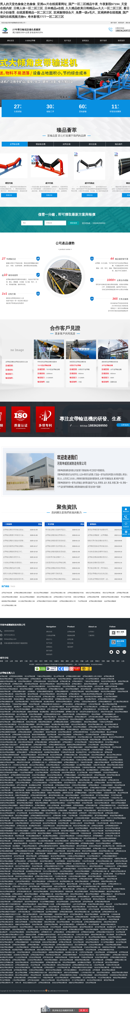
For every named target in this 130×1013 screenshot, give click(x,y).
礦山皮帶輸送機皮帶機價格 (97, 937)
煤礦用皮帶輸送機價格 (7, 803)
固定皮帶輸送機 (120, 785)
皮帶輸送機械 (62, 810)
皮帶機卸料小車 (46, 932)
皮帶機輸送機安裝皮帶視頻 (47, 934)
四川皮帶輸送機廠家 (22, 831)
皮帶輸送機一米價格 (59, 815)
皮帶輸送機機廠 (5, 894)
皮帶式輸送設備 (48, 957)
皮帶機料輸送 (94, 881)
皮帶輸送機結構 (109, 676)
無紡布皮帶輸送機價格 (40, 891)
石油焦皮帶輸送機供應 (96, 944)
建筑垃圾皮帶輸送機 (66, 960)
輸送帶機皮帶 (4, 775)
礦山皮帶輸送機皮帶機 (109, 704)
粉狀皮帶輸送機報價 (19, 760)
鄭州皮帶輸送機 (5, 848)
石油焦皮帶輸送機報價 (97, 732)
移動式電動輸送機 (36, 863)
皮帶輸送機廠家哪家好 (109, 856)
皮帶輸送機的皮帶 (6, 869)
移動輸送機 (69, 891)
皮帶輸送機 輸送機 (39, 681)
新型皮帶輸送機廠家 (107, 929)
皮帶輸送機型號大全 (114, 884)
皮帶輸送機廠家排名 (107, 734)
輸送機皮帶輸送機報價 (51, 752)
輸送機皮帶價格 (17, 950)
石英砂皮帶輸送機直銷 (67, 836)
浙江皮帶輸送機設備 (89, 977)
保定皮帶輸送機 (49, 719)
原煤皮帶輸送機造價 (61, 914)
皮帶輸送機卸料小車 (6, 982)
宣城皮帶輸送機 (87, 803)
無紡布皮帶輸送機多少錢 (37, 818)
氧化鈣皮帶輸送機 (88, 919)
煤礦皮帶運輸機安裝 (26, 805)
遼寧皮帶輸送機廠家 (43, 724)
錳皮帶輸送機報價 (47, 699)
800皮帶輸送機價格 (67, 760)
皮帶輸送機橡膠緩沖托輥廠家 (53, 843)
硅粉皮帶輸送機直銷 (114, 937)
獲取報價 (73, 223)
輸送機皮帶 (3, 932)
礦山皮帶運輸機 (112, 732)
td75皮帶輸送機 (22, 813)
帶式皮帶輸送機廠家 (75, 790)
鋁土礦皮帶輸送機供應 (121, 701)
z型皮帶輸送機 (35, 965)
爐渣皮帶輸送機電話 (6, 808)
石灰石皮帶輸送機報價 (103, 843)
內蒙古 (56, 661)
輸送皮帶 (109, 904)
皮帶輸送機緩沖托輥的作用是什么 (76, 866)
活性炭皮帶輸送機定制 (39, 952)
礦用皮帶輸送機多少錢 (56, 795)
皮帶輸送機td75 (78, 734)
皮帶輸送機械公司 (107, 894)
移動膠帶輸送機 (33, 929)
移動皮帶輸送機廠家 (23, 729)
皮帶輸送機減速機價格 (7, 729)
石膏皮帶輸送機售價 (22, 823)
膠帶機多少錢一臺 (72, 712)
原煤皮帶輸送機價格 (35, 714)
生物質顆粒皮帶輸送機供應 (118, 975)
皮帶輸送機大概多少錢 (38, 869)
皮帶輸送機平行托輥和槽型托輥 (10, 904)
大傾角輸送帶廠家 (97, 750)
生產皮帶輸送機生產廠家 (10, 597)
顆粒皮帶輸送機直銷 (77, 719)
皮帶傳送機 (109, 750)
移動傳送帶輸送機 (107, 886)
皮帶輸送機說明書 (91, 805)
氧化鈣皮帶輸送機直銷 (39, 737)
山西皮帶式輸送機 (61, 929)
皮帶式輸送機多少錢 (26, 853)
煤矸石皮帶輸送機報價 (7, 825)
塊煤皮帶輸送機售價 (52, 780)
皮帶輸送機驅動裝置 (105, 701)
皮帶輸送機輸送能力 (72, 899)
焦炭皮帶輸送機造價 (54, 686)
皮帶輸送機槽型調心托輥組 (68, 975)
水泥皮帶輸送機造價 (49, 787)
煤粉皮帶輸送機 (62, 694)
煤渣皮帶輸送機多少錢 (88, 729)
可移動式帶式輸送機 (112, 965)
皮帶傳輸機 (77, 820)
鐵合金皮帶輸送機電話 (36, 765)
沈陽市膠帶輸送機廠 (72, 843)
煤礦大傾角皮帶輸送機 (85, 782)
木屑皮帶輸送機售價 (23, 889)
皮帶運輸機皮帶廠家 (69, 869)
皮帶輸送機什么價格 (34, 787)
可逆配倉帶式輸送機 (67, 752)
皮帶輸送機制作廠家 (19, 691)
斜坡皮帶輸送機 (54, 907)
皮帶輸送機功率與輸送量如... (14, 530)
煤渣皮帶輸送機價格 (37, 962)
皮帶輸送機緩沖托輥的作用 (105, 932)
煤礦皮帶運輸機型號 (22, 795)
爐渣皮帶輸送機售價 (6, 967)
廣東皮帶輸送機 (31, 722)
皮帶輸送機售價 (20, 861)
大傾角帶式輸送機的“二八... (55, 557)
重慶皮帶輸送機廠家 (41, 803)
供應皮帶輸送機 (5, 944)
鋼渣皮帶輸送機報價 (119, 977)
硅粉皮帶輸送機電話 (66, 871)
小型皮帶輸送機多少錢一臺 (100, 871)
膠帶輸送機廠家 (52, 853)
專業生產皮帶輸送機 (34, 696)
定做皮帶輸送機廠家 (38, 775)
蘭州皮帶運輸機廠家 (6, 917)
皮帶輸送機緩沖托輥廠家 (98, 787)
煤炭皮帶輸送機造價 (24, 681)
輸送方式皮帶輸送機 (82, 750)
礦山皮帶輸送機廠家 (22, 770)
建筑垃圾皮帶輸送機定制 (49, 739)
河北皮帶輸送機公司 (93, 856)
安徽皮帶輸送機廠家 (6, 947)
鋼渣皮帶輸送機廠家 (44, 833)
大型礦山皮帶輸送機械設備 (76, 856)
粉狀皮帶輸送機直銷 (38, 881)
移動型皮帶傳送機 (111, 686)
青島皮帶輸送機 (89, 790)
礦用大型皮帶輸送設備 (105, 810)
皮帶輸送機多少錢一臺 (56, 777)
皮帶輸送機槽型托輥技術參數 (20, 775)
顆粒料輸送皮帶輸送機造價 (9, 689)
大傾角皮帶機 (50, 635)
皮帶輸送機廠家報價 (22, 942)
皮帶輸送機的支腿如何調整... (14, 541)
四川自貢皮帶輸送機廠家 (26, 724)
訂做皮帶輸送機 (60, 851)
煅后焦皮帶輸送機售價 (112, 828)
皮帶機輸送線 (117, 843)
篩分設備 (70, 643)
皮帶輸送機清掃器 (6, 810)
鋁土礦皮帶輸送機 (79, 863)
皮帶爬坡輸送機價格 (16, 676)
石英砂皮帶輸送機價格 (38, 831)
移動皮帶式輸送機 (121, 929)
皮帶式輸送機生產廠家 (96, 717)
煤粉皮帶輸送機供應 (77, 894)
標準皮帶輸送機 (36, 717)
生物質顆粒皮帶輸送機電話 (39, 838)
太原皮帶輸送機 (99, 952)
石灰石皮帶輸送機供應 (39, 782)
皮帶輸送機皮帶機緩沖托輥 (44, 876)
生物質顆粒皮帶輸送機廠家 (9, 805)
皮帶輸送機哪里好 (55, 737)
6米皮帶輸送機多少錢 (96, 752)
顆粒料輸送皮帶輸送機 (53, 955)
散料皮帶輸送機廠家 (67, 831)
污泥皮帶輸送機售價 (69, 737)
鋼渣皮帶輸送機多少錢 (77, 770)
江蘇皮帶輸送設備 (49, 825)
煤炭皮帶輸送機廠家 (72, 795)
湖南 (62, 661)
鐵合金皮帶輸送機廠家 (27, 597)
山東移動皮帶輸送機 (77, 691)
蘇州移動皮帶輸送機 (48, 944)
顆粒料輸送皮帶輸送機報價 (24, 876)
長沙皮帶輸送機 (30, 676)
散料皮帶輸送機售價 (90, 838)
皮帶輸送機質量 (118, 790)
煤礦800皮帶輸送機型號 (56, 808)
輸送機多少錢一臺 (71, 952)
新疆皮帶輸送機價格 (112, 853)
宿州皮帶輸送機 (48, 785)
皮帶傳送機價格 (78, 805)
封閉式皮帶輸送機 (39, 939)
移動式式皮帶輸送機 (48, 980)
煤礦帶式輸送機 (68, 793)
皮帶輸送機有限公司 (54, 889)
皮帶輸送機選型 (78, 939)
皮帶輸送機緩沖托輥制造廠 (21, 734)
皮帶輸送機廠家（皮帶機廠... (98, 535)
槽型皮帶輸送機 (31, 856)
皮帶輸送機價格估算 (89, 709)
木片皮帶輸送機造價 (60, 950)
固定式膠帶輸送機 (81, 944)
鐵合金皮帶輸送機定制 (78, 724)
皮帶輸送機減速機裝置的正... (98, 557)
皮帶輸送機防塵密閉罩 (119, 706)
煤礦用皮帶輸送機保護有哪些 (76, 744)
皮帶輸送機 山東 (96, 874)
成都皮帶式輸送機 (68, 714)
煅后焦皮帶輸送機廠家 (41, 593)
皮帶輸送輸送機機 (6, 699)
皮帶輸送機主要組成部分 (8, 767)
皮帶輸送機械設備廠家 (75, 747)
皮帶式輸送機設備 (24, 912)
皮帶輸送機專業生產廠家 (19, 818)
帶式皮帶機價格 (5, 980)
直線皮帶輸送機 (20, 694)
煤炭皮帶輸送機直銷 (38, 709)
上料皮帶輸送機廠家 (68, 765)
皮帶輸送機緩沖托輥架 (62, 785)
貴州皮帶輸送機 (120, 894)
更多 (40, 524)
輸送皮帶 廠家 (68, 917)
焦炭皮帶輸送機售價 (111, 724)
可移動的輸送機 (86, 833)
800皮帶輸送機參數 (92, 929)
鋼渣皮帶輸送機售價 (20, 843)
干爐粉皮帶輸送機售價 (96, 742)
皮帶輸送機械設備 (83, 896)
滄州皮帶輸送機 (19, 856)
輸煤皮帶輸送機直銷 (32, 790)
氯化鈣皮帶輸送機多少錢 (74, 706)
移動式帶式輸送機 (107, 712)
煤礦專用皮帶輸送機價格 (90, 777)
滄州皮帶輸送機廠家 (20, 757)
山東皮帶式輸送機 (35, 800)
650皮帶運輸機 (35, 942)
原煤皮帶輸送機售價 (6, 696)
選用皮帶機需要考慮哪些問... (98, 530)
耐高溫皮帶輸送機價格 (65, 717)
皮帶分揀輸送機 (52, 709)
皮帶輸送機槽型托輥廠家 (8, 732)
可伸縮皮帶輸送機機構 (19, 704)
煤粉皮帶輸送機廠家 (64, 734)
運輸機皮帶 (17, 706)
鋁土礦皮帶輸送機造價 (45, 841)
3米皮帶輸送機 (32, 874)
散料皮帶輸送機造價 (104, 767)
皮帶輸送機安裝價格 (85, 879)
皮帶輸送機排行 (49, 967)
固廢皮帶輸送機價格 (6, 777)
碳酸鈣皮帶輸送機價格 (7, 762)
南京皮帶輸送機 (121, 942)
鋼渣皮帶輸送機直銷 (32, 699)
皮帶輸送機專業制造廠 (7, 714)
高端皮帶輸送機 (5, 712)
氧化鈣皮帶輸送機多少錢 (81, 825)
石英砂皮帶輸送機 (94, 704)
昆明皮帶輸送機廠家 (80, 727)
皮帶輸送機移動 (56, 858)
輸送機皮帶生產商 (38, 937)
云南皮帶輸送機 (123, 805)
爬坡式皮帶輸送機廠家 (89, 851)
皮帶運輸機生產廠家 (87, 843)
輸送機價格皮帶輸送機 (33, 871)
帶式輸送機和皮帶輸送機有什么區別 (12, 934)
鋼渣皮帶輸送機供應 (64, 965)
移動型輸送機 (120, 846)
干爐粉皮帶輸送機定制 (29, 846)
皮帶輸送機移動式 (81, 704)
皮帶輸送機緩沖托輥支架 (65, 944)
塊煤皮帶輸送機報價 (109, 841)
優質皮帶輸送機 (49, 922)
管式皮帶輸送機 (103, 798)
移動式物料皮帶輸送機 (44, 950)
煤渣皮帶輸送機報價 (108, 970)
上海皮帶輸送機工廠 (63, 967)
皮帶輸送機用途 (55, 767)
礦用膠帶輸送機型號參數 (55, 896)
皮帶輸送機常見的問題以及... (56, 546)
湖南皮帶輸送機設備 (6, 709)
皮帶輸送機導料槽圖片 (70, 955)
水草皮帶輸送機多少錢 (60, 833)
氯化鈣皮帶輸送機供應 (82, 853)
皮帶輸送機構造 (40, 805)
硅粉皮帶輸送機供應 (64, 732)
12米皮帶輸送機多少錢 (7, 889)
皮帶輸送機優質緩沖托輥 (26, 884)
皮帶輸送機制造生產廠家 (8, 937)
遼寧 (21, 661)
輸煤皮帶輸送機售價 (60, 790)
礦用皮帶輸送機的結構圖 (84, 800)
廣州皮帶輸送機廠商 (72, 689)
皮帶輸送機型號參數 (66, 912)
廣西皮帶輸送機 (84, 780)
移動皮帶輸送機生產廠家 (115, 765)
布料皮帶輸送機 (17, 848)
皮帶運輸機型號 (22, 800)
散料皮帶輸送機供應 (6, 795)
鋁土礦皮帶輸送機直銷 (121, 808)
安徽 (81, 661)
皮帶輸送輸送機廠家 (19, 944)
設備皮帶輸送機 (75, 901)
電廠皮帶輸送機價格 (54, 793)
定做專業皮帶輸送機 (51, 924)
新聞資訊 (49, 647)
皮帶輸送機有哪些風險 (80, 732)
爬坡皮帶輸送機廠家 (22, 750)
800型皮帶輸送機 (36, 701)
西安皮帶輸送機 (23, 863)
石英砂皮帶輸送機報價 (98, 780)
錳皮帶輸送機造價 (6, 858)
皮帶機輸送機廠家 (70, 775)
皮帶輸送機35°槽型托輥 (120, 955)
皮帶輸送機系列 (77, 681)
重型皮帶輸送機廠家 (6, 861)
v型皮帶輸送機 (55, 772)
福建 (108, 661)
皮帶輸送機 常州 (52, 881)
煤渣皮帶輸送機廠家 (121, 712)
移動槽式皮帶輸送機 (107, 679)
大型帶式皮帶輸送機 (85, 952)
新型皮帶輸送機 (66, 909)
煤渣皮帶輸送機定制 (19, 929)
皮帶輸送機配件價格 (107, 770)
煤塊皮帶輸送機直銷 (81, 881)
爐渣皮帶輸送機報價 (112, 717)
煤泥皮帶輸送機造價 (56, 891)
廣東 (67, 661)
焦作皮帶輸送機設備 (52, 909)
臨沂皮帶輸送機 (22, 714)
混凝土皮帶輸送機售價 (30, 914)
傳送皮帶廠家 (95, 714)
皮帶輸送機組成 (94, 785)
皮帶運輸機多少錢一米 (39, 762)
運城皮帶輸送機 (5, 841)
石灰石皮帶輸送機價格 (76, 950)
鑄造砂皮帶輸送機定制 (108, 924)
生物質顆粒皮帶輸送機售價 (9, 927)
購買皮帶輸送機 (5, 820)
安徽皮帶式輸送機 (86, 762)
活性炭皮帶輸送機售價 (110, 772)
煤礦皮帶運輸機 (33, 712)
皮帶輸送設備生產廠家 (106, 863)
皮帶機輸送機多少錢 (70, 755)
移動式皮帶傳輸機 (21, 922)
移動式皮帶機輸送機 (6, 962)
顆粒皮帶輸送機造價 (96, 828)
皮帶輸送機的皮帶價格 (76, 929)
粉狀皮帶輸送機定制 (6, 770)
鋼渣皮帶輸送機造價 (96, 866)
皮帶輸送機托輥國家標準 (40, 899)
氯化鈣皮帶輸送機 (56, 755)
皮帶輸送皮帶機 (99, 782)
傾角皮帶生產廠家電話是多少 (89, 712)
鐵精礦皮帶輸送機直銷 (67, 846)
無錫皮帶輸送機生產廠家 (120, 972)
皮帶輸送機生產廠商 (111, 813)
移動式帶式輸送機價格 (22, 793)
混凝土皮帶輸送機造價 (36, 820)
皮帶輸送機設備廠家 (24, 767)
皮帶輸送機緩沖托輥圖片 (8, 912)
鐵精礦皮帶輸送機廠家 (9, 601)
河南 (16, 661)
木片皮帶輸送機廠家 (107, 942)
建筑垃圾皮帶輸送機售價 (8, 724)
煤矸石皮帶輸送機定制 (47, 684)
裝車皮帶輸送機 (53, 681)
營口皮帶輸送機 (98, 962)
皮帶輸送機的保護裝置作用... (14, 579)
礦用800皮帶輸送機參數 (53, 970)
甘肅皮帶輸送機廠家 (85, 975)
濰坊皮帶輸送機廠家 (22, 815)
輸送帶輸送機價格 (6, 706)
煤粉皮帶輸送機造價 (73, 851)
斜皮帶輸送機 (65, 907)
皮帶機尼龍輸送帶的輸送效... (98, 546)
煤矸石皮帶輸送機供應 (106, 907)
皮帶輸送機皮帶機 (93, 597)
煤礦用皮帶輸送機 (61, 957)
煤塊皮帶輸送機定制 (92, 942)
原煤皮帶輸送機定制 (110, 876)
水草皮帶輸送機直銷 (64, 939)
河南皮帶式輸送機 (45, 874)
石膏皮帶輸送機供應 (48, 965)
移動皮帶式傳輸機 (106, 777)
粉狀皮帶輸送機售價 (61, 894)
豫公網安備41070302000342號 (56, 991)
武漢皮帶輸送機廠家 (114, 787)
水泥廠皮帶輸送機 (76, 947)
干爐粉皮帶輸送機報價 (92, 681)
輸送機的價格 (44, 712)
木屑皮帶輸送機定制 (49, 679)
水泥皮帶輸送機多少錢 (22, 777)
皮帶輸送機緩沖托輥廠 (40, 828)
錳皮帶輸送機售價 (36, 727)
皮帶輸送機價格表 (41, 689)
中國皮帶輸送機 (48, 977)
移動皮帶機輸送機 (18, 722)
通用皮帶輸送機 (86, 689)
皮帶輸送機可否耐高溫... (54, 573)
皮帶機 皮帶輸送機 (65, 942)
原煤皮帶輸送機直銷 (103, 972)
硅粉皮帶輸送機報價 (6, 919)
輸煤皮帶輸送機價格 (74, 886)
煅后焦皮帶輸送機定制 (86, 955)
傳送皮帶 (62, 919)
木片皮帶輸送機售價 (78, 980)
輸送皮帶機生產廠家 (81, 891)
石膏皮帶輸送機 (65, 709)
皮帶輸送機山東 (36, 947)
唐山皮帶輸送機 (94, 924)
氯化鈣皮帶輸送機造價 (116, 737)
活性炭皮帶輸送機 (35, 957)
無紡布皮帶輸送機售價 (67, 800)
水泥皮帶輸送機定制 (61, 977)
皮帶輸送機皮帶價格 (40, 744)
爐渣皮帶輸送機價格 (90, 684)
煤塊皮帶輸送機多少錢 (64, 825)
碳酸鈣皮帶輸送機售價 (76, 982)
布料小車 (18, 982)
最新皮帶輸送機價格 (6, 750)
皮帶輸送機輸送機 (24, 737)
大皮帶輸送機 (18, 810)
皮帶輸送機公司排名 (99, 848)
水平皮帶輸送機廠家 (22, 679)
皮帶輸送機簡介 (77, 684)
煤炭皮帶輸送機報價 (98, 755)
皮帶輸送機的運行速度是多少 (51, 704)
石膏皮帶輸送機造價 (23, 952)
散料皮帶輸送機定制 (6, 942)
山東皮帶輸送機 (5, 950)
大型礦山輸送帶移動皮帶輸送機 (91, 694)
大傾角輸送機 (115, 914)
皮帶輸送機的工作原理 (50, 800)
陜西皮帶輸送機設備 (113, 775)
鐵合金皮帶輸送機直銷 (114, 755)
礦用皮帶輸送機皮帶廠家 (25, 803)
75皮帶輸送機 (82, 601)
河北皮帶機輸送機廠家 (47, 901)
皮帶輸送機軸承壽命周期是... (56, 568)
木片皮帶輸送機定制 (90, 706)
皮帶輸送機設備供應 (114, 848)
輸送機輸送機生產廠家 (50, 975)
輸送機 (70, 828)
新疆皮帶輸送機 (107, 739)
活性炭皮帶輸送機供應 (7, 800)
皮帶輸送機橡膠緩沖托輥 (107, 805)
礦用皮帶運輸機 (82, 846)
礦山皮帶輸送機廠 (21, 972)
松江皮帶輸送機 (82, 772)
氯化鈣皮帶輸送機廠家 (36, 813)
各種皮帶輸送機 (114, 919)
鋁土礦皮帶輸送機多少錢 (26, 601)
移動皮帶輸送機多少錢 (108, 881)
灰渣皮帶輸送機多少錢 (74, 838)
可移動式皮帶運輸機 (106, 722)
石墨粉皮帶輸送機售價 (89, 701)
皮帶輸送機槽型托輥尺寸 (51, 760)
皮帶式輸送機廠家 (6, 955)
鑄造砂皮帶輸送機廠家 (82, 871)
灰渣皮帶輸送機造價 (107, 820)
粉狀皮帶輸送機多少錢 (19, 820)
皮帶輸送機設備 (5, 960)
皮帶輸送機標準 (22, 752)
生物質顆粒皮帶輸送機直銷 (9, 879)
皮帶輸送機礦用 (38, 732)
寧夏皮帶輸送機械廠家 (97, 891)
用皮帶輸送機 (116, 747)
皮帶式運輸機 (103, 684)
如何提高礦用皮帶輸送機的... (14, 546)
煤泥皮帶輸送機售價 (61, 841)
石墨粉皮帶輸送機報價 (22, 782)
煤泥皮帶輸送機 (63, 823)
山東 (11, 661)
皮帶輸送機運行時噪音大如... (14, 535)
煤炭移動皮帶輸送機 (6, 876)
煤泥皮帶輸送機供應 (22, 962)
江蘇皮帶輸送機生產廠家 (8, 896)
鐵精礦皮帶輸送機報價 (56, 952)
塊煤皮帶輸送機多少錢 (7, 952)
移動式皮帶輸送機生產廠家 (9, 772)
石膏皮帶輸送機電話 (101, 760)
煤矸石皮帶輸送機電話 (22, 866)
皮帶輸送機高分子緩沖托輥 (62, 597)
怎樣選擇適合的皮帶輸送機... (56, 562)
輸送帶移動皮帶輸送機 (112, 831)
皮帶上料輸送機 (22, 785)
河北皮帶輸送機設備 (104, 977)
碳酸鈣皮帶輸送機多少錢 (8, 681)
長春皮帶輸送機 (37, 924)
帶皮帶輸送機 (19, 836)
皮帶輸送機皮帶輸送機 (102, 901)
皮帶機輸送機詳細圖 (22, 747)
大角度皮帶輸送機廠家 (7, 719)
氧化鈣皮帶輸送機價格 (32, 810)
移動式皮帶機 (30, 858)
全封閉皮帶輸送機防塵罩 (37, 686)
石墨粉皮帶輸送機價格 (53, 757)
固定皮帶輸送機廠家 (117, 689)
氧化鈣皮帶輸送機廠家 (83, 848)
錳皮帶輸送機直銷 (117, 762)
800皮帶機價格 (60, 861)
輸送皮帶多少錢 (123, 927)
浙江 (31, 661)
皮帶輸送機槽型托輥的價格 (65, 848)
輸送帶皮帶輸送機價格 (85, 686)
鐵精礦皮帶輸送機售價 (64, 863)
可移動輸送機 (74, 833)
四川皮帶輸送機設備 (111, 742)
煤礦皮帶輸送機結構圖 (82, 960)
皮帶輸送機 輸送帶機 (76, 696)
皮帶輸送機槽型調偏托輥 (45, 691)
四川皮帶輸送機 (109, 694)
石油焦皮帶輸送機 (18, 790)
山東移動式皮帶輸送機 (36, 909)
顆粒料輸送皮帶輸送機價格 (9, 853)
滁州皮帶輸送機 (43, 755)
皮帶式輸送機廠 (51, 937)
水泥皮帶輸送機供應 (87, 795)
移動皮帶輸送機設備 (63, 684)
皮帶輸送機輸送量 (73, 729)
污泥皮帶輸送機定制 (58, 884)
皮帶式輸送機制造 (49, 848)
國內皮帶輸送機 (22, 719)
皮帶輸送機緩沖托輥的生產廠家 (47, 601)
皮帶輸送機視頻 (68, 704)
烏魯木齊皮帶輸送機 (35, 843)
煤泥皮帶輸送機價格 (6, 793)
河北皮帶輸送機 (120, 874)
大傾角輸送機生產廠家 (82, 818)
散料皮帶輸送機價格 (6, 717)
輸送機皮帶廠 (104, 914)
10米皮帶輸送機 (48, 747)
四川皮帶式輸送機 (105, 889)
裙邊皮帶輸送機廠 (6, 977)
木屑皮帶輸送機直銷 (106, 858)
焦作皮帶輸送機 (78, 942)
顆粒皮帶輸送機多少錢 (53, 813)
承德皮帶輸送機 (112, 899)
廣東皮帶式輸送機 (116, 823)
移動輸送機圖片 (31, 841)
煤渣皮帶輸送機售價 (31, 901)
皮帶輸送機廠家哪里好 (63, 904)
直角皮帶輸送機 (89, 823)
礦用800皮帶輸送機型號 (64, 701)
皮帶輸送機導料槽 (6, 856)
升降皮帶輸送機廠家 (6, 727)
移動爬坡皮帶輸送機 (109, 947)
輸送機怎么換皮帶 (76, 823)
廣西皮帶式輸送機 (6, 686)
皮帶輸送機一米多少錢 (112, 836)
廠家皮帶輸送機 (72, 884)
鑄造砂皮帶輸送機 (95, 846)
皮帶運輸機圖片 (98, 836)
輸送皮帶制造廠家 (62, 901)
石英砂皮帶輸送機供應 (65, 937)
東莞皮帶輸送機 (84, 755)
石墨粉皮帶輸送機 (110, 793)
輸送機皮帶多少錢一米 (97, 917)
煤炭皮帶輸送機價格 (63, 922)
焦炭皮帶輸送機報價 (69, 686)
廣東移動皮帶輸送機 (81, 739)
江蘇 (26, 661)
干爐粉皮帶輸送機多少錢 (103, 808)
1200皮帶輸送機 (36, 747)
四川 (40, 661)
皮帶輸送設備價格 (97, 825)
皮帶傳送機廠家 (71, 808)
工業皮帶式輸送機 (102, 823)
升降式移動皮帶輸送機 (96, 813)
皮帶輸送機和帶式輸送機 (44, 851)
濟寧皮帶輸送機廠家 (56, 899)
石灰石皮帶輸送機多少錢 (69, 780)
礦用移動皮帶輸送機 (38, 889)
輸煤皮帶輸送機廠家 (92, 691)
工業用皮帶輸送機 (41, 706)
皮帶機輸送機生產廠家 (61, 722)
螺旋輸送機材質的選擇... (97, 562)
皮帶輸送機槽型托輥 (22, 965)
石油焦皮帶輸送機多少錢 (92, 947)
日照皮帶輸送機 (98, 833)
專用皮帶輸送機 (66, 727)
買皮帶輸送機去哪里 (22, 701)
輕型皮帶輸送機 (28, 706)
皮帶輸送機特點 (5, 704)
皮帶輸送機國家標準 (61, 691)
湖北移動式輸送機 (36, 917)
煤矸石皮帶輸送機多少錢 (66, 934)
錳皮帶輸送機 (95, 912)
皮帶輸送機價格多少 (82, 714)
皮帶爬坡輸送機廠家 (55, 762)
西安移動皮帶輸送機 (31, 684)
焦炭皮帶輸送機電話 (26, 927)
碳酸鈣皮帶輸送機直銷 (22, 924)
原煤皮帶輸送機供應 (6, 866)
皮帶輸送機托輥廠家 (6, 907)
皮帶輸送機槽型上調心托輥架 (92, 676)
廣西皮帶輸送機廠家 (26, 689)
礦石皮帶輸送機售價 (66, 853)
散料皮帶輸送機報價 (6, 975)
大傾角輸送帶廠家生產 (83, 836)
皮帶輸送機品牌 (81, 889)
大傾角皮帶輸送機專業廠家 (108, 838)
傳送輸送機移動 (19, 699)
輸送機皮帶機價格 (119, 889)
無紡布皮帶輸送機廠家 (108, 691)
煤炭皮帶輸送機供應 (6, 694)
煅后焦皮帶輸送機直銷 (28, 755)
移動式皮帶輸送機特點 (93, 593)
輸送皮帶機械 (90, 719)
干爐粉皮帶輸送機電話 (44, 676)
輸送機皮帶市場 (81, 752)
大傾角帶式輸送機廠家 (89, 798)
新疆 (1, 661)
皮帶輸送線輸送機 (6, 843)
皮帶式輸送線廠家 (33, 980)
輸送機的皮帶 (111, 927)
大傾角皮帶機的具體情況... (13, 562)
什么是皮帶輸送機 (21, 957)
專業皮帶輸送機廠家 (113, 917)
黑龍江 (97, 661)
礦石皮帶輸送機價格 (101, 869)
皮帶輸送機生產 (5, 787)
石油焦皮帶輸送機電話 (22, 881)
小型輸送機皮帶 (17, 901)
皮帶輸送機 (5, 30)
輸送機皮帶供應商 (35, 825)
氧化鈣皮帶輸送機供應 (101, 967)
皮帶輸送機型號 (17, 894)
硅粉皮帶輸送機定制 (68, 772)
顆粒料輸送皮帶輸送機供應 (52, 750)
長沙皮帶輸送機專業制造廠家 (9, 755)
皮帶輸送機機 (111, 896)
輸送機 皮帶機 (108, 874)
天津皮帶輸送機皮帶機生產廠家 (63, 874)
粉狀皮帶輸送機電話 (32, 932)
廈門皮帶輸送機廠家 (101, 815)
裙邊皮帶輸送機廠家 (24, 896)
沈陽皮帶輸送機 (5, 901)
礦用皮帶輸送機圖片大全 (8, 884)
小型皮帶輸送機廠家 (19, 980)
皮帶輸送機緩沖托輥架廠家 (107, 699)
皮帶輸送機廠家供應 (6, 701)
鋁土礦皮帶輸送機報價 (56, 706)
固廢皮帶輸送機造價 (45, 722)
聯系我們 (121, 23)
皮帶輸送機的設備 (68, 750)
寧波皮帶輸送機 (37, 866)
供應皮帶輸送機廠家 (91, 747)
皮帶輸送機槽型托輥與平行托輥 (10, 914)
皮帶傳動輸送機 (112, 952)
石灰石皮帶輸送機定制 (50, 871)
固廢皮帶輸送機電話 (54, 869)
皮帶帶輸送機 (123, 952)
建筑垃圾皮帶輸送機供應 (91, 820)
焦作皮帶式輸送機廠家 (22, 709)
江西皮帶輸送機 (51, 820)
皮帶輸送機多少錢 (120, 960)
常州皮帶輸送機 (116, 795)
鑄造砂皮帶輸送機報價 (49, 942)
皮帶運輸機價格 (62, 696)
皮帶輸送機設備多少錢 (53, 962)
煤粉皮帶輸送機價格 (94, 876)
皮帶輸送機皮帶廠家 (19, 960)
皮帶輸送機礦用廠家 (6, 851)
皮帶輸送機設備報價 (24, 732)
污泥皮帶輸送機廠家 (35, 922)
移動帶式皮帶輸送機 (22, 717)
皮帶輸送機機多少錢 (46, 894)
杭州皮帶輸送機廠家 (40, 907)
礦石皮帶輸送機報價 (112, 962)
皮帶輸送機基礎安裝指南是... (56, 541)
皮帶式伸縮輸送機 (53, 831)
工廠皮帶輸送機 (37, 967)
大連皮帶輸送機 (116, 967)
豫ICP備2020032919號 (37, 991)
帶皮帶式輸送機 (121, 863)
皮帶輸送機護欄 (48, 947)
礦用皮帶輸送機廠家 (31, 894)
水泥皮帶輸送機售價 (120, 904)
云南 (122, 661)
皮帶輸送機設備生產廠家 (8, 737)
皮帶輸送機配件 (99, 879)
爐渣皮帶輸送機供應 (86, 927)
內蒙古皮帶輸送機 (60, 886)
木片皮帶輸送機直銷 (20, 686)
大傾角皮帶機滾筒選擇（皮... (98, 579)
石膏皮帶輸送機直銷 (6, 909)
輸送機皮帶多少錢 (108, 846)
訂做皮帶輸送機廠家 (110, 696)
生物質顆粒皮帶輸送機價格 (71, 767)
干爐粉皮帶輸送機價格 (72, 777)
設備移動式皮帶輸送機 (21, 955)
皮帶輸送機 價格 (74, 798)
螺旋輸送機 (71, 635)
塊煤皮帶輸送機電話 (64, 679)
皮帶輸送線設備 (22, 825)
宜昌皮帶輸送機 (46, 790)
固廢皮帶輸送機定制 (49, 717)
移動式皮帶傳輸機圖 (57, 712)
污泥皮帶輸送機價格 (55, 782)
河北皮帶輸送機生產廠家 (58, 828)
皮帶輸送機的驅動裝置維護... (56, 551)
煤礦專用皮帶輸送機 (120, 861)
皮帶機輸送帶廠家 (81, 793)
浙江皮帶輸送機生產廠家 (33, 848)
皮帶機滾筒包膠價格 (87, 932)
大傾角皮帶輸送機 (102, 719)
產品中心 (49, 639)
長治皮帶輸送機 (86, 899)
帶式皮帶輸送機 (70, 896)
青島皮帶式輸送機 (85, 970)
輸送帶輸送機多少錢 (66, 881)
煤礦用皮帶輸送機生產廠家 (110, 597)
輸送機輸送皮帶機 (35, 785)
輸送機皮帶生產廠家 (6, 957)
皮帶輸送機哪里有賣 (72, 932)
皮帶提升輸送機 (7, 593)
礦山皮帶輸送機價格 (99, 884)
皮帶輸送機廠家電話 (82, 831)
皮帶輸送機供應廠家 (95, 601)
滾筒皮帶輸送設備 (70, 782)
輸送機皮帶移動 (49, 701)
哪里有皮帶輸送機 (99, 899)
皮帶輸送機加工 (68, 742)
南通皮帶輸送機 (5, 734)
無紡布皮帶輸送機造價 (101, 803)
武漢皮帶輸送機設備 (52, 765)
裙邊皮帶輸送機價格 (6, 782)
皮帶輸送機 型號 (113, 780)
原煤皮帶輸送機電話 (73, 861)
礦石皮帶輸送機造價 (98, 818)
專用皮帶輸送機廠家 (51, 960)
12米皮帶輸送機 (93, 744)
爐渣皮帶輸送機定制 (6, 924)
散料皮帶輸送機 (103, 709)
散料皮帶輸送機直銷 (23, 798)
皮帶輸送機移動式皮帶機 (28, 833)
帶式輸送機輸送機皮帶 (33, 836)
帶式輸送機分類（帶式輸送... (98, 568)
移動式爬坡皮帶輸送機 (25, 742)
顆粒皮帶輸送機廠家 (91, 914)
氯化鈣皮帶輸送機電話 (67, 924)
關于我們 (114, 23)
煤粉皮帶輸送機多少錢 (44, 597)
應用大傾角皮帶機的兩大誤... (14, 573)
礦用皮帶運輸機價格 (38, 734)
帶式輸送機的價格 (90, 810)
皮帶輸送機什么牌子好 (19, 886)
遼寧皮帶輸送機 (5, 722)
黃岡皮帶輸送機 (61, 879)
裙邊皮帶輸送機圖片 (107, 939)
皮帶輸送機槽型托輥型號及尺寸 (41, 815)
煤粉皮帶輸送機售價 (101, 975)
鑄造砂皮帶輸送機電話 (65, 787)
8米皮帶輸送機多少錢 (85, 737)
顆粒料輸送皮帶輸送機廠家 (93, 696)
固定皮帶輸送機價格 (116, 760)
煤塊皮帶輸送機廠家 (19, 874)
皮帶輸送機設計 (33, 861)
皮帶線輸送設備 (121, 851)
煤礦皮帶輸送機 (40, 853)
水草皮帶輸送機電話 (86, 815)
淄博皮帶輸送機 (105, 747)
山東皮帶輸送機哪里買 (39, 777)
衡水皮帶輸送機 (121, 934)
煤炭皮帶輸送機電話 (46, 861)
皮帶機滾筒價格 (17, 684)
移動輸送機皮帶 (118, 767)
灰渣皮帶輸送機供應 (6, 836)
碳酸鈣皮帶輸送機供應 (118, 871)
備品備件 (70, 647)
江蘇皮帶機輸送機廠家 (57, 838)
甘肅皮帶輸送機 (37, 798)
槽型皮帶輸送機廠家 (90, 722)
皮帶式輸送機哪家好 (70, 970)
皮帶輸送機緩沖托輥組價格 (22, 939)
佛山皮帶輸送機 (123, 793)
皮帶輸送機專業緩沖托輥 (52, 714)
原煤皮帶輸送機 (68, 818)
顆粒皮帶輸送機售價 (100, 737)
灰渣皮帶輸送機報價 (6, 823)
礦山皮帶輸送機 (61, 747)
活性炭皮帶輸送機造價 (47, 694)
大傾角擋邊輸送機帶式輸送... (98, 551)
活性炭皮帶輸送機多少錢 (8, 742)
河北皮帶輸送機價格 (41, 772)
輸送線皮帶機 (51, 939)
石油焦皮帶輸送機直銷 (7, 785)
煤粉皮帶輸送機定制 (55, 972)
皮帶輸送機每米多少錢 (109, 912)
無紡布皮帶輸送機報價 (114, 782)
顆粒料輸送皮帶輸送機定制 (53, 917)
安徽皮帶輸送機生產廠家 (96, 904)
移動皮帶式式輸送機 (23, 762)
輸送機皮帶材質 (91, 699)
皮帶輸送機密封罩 (62, 719)
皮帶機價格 (31, 691)
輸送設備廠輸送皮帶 (29, 982)
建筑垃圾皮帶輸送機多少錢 (59, 770)
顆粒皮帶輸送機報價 (38, 793)
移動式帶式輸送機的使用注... (98, 541)
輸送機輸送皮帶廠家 (84, 962)
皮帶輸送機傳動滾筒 (6, 965)
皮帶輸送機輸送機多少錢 (8, 863)
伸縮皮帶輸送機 (5, 874)
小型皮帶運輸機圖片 (6, 828)
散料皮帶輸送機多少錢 (82, 912)
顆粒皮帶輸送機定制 (63, 980)
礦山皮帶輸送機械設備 (7, 838)
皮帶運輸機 (96, 970)
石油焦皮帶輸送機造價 (85, 869)
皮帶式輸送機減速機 (22, 727)
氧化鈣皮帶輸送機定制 (22, 967)
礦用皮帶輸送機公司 (77, 841)
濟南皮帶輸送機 (36, 975)
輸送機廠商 (16, 846)
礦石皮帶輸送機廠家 (92, 894)
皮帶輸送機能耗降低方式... (13, 551)
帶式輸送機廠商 (121, 939)
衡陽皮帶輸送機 (123, 681)
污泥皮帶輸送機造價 (6, 815)
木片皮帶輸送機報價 (92, 679)
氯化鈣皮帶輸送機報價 (69, 813)
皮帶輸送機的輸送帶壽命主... (56, 535)
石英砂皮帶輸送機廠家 (93, 841)
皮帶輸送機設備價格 (23, 899)
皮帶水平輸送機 (94, 909)
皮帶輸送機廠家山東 (109, 714)
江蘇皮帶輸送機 (99, 965)
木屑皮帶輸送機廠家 (66, 739)
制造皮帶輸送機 (34, 704)
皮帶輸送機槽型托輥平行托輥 (53, 866)
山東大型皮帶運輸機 (79, 904)
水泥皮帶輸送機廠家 (81, 828)
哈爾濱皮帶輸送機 (120, 858)
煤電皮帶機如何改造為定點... (98, 573)
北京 (36, 661)
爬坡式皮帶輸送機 (108, 593)
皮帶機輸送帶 (76, 709)
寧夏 (113, 661)
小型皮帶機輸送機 (38, 912)
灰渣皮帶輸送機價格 (81, 787)
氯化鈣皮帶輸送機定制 (54, 775)
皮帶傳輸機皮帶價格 (20, 970)
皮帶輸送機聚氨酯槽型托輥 (93, 922)
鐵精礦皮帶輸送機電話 (57, 803)
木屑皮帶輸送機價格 (6, 881)
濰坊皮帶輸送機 (36, 750)
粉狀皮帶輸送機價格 (80, 757)
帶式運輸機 (110, 934)
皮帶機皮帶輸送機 (122, 593)
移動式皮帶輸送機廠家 (118, 803)
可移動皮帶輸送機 (87, 957)
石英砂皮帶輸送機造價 (40, 767)
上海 (72, 661)
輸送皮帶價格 (72, 879)
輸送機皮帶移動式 (52, 919)
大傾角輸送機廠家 (107, 785)
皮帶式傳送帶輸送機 (19, 712)
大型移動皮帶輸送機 (95, 757)
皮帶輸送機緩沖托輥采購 (23, 907)
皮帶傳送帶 (83, 813)
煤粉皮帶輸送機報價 (58, 729)
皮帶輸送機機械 (75, 977)
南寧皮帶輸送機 (30, 950)
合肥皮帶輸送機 (121, 800)
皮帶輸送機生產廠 (49, 696)
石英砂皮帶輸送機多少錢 (104, 861)
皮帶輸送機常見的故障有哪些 (104, 800)
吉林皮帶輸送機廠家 (82, 874)
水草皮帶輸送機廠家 (35, 719)
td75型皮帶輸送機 (80, 742)
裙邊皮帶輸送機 (51, 732)
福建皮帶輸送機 (5, 691)
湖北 (76, 661)
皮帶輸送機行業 (81, 924)
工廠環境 (91, 635)
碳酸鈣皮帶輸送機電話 (48, 810)
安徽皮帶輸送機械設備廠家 (41, 729)
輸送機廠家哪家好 (92, 770)
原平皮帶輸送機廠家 (102, 795)
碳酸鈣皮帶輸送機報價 (101, 762)
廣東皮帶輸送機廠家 (107, 744)
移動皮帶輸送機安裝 (54, 818)
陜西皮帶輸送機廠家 (104, 729)
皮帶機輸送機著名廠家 (73, 676)
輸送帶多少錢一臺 (81, 937)
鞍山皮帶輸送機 (59, 676)
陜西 (45, 661)
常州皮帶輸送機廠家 (90, 858)
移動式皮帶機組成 (79, 597)
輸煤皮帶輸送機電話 (6, 679)
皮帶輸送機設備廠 (21, 909)
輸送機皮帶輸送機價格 (50, 836)
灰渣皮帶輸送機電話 (101, 957)
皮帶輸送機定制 (74, 694)
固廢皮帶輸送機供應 (78, 907)
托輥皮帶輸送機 (5, 886)
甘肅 (103, 661)
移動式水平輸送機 (97, 831)
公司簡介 (91, 631)
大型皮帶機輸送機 (97, 960)
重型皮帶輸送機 (34, 739)
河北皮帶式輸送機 (88, 861)
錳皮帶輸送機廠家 (110, 601)
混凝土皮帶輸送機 (53, 805)
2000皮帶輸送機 (55, 927)
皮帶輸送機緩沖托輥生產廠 (97, 727)
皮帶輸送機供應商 (25, 744)
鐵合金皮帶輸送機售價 (7, 813)
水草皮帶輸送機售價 (46, 929)
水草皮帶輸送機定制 (76, 914)
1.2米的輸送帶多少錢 (87, 972)
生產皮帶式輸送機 (6, 939)
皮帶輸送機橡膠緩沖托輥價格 (24, 851)
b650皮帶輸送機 (5, 760)
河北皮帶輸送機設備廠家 (23, 828)
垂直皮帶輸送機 (22, 739)
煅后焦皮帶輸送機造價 (94, 980)
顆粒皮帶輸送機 (115, 719)
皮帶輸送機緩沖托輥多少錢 (39, 770)
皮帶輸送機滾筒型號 (110, 757)
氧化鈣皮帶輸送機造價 (108, 681)
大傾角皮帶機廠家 (43, 858)
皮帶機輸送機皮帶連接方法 (64, 699)
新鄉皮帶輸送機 (123, 691)
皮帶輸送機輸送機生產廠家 (23, 593)
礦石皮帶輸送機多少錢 (27, 879)
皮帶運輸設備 (93, 889)
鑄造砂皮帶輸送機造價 (86, 808)
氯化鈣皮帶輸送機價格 (58, 856)
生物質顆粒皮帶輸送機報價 (45, 879)
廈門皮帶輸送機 (5, 684)
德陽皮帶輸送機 (49, 863)
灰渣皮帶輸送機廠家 (116, 684)
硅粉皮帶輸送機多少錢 (7, 739)
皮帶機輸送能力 (104, 706)
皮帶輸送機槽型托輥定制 (57, 744)
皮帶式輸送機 (4, 818)
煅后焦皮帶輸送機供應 (112, 833)
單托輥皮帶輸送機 (18, 871)
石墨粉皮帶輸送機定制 (39, 808)
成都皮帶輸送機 (112, 879)
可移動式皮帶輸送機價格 (84, 760)
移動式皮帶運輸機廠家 (71, 972)
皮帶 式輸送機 (67, 757)
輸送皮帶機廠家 (66, 805)
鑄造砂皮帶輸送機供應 (59, 982)
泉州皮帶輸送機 (100, 927)
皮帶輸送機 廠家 (46, 886)
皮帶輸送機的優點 (33, 944)
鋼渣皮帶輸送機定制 (113, 891)
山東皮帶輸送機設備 (6, 747)
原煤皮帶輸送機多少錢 (58, 593)
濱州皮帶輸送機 (99, 775)
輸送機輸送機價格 (6, 757)
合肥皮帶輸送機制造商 (85, 775)
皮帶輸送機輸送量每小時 (67, 601)
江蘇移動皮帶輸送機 (88, 767)
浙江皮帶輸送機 (92, 863)
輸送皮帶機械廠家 (95, 772)
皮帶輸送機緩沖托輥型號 (118, 957)
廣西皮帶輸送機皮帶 (98, 896)
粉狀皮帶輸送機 (92, 907)
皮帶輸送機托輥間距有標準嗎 (48, 846)
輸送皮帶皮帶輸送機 (49, 823)
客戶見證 (49, 643)
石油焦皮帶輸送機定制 (35, 960)
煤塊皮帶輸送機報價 (116, 815)
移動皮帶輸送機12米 (97, 934)
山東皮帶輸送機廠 (39, 896)
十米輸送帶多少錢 (116, 798)
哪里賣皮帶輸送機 (68, 889)
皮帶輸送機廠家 (122, 866)
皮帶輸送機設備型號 (6, 922)
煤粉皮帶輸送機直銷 (43, 884)
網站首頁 (49, 631)
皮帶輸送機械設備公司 (71, 762)
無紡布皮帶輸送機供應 (7, 891)
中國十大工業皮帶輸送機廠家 (116, 818)
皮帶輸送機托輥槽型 (81, 917)
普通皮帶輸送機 (49, 798)
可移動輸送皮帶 (110, 866)
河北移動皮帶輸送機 (92, 734)
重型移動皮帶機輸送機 (36, 757)
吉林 (91, 661)
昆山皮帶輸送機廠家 (24, 780)
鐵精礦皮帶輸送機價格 (70, 927)
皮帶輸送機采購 (38, 780)
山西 (86, 661)
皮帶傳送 (77, 701)
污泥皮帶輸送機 (62, 798)
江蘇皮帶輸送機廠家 (73, 803)
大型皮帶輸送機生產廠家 (113, 944)
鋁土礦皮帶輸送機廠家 (84, 765)
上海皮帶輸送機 (5, 790)
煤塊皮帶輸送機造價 (29, 904)
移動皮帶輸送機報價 (110, 922)
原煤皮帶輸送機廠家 (46, 914)
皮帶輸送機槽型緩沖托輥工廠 (82, 965)
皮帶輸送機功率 (101, 919)
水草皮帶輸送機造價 (34, 760)
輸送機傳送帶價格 (97, 853)
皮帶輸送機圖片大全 (34, 977)
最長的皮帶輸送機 (23, 838)
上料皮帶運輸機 (19, 858)
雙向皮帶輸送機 (77, 922)
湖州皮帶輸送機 (34, 886)
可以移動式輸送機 (60, 876)
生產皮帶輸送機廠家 (95, 793)
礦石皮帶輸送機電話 (22, 975)
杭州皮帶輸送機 (20, 696)
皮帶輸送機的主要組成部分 (9, 744)
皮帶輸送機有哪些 (55, 742)
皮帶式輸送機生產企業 (24, 891)
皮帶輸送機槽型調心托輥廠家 (72, 858)
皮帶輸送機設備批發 (35, 752)
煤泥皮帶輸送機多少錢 (21, 869)
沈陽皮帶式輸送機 (99, 765)
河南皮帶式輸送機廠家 (7, 899)
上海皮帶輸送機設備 (22, 947)
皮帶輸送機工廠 (65, 681)
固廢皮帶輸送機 (95, 739)
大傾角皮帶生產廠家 (82, 934)
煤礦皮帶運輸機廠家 (6, 831)
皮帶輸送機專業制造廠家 (39, 795)
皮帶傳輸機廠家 (43, 856)
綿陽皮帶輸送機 (5, 871)
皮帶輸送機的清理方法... (12, 557)
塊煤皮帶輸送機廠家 (116, 709)
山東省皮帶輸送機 (6, 970)
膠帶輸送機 (108, 752)
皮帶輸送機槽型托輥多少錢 (38, 972)
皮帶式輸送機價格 (85, 884)
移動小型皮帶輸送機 (41, 927)
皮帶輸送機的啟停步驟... (12, 568)
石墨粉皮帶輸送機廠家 (79, 785)
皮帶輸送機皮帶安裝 (37, 955)
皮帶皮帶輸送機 (88, 901)
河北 (50, 661)
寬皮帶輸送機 (51, 734)
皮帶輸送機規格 (36, 679)
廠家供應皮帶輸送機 (107, 909)
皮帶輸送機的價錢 (41, 742)
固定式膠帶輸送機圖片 (103, 955)
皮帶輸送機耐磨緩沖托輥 (75, 593)
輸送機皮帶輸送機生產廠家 (60, 724)
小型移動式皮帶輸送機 (20, 765)
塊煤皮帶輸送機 (113, 727)
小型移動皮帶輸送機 (22, 917)
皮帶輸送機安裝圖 (20, 977)
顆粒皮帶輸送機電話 (37, 919)
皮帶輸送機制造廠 (44, 982)
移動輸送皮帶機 (31, 934)
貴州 (117, 661)
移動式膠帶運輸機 (24, 937)
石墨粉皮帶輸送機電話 (36, 970)
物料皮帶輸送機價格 (61, 947)
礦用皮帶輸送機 (109, 980)
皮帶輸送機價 (79, 699)
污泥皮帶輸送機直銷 (26, 772)
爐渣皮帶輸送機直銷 (74, 919)
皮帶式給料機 (98, 686)
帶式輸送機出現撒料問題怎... (56, 530)
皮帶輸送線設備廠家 (75, 810)
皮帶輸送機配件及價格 (56, 689)
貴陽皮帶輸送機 (123, 947)
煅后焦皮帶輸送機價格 (7, 798)
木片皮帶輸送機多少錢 (9, 605)
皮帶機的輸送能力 (18, 841)
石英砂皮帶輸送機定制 (51, 727)
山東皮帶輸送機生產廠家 (101, 689)
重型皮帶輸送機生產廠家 (8, 780)
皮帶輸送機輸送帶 (81, 717)
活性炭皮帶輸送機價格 (16, 932)
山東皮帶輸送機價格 (64, 820)
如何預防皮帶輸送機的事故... (56, 579)
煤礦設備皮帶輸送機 (22, 919)
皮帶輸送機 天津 (5, 765)
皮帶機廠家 (109, 960)
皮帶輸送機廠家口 (76, 722)
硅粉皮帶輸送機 (91, 982)
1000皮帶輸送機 (5, 846)
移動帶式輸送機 (78, 679)
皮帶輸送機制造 (59, 932)
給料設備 (70, 639)
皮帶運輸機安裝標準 (112, 825)
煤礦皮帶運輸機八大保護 (46, 904)
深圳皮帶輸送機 (91, 950)
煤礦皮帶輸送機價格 (19, 787)
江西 (6, 661)
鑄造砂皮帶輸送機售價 (22, 808)
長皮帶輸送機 (120, 932)
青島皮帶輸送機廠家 (69, 962)
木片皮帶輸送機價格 (92, 939)
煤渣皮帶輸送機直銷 (80, 909)
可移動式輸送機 (74, 957)
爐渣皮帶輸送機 (33, 694)
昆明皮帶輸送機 (115, 869)
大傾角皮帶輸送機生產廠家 (77, 876)
